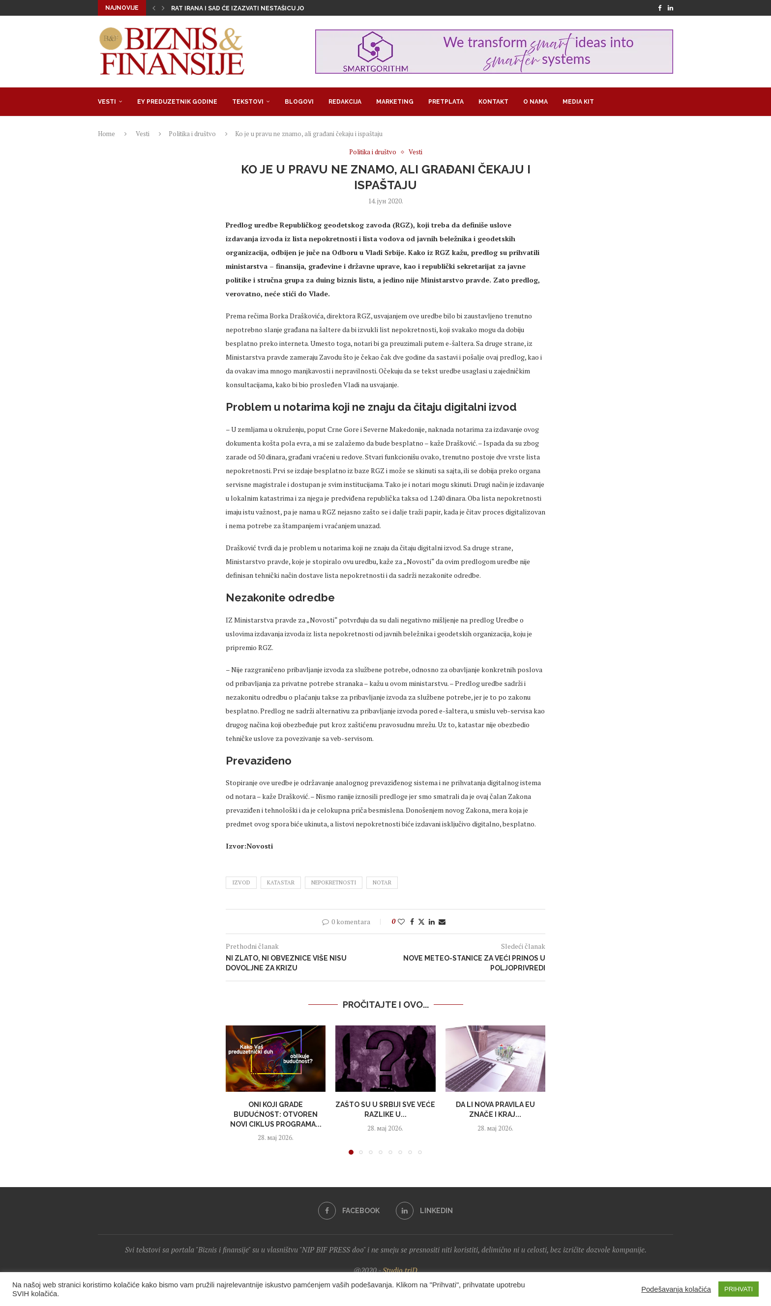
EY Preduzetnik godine (177, 101)
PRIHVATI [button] (738, 1289)
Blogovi (299, 101)
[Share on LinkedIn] (432, 921)
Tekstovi (248, 101)
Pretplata (446, 101)
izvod (241, 882)
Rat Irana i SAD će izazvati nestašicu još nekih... (252, 8)
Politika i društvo (192, 133)
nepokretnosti (333, 882)
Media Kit (578, 101)
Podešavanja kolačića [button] (676, 1289)
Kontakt (493, 101)
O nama (535, 101)
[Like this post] (401, 921)
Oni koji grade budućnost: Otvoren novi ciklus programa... (276, 1114)
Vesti (107, 101)
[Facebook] (659, 8)
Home (106, 133)
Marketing (395, 101)
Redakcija (344, 101)
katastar (281, 882)
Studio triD (400, 1270)
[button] (154, 8)
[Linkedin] (670, 8)
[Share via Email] (442, 921)
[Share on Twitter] (421, 921)
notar (382, 882)
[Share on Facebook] (412, 921)
